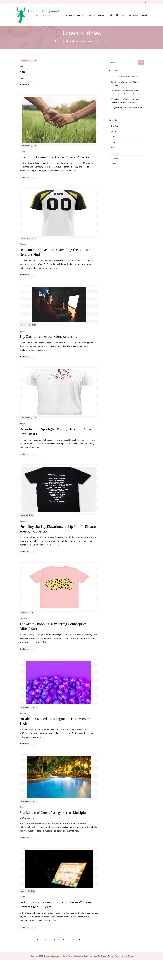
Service (23, 713)
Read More (28, 84)
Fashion (91, 15)
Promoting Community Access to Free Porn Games (57, 157)
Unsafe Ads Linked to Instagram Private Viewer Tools (55, 721)
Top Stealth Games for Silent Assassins (48, 337)
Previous (43, 939)
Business (81, 15)
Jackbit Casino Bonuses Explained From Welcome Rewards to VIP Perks (56, 904)
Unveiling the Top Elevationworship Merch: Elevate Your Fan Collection (58, 529)
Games (101, 15)
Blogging (69, 15)
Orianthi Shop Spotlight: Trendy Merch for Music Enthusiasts (56, 431)
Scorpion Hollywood (51, 956)
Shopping (120, 15)
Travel (144, 15)
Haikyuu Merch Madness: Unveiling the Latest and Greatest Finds (57, 252)
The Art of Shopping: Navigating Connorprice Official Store (53, 626)
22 (70, 939)
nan (21, 66)
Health (110, 15)
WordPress (129, 956)
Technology (133, 15)
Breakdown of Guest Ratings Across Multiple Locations (53, 815)
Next (75, 939)
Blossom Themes (107, 956)
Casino (22, 897)
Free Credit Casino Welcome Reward (125, 77)
